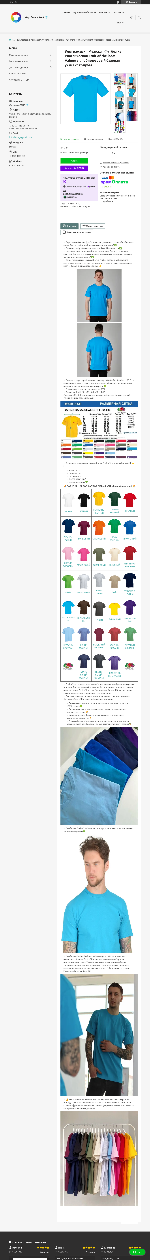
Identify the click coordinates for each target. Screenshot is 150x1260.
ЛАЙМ (68, 592)
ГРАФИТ (99, 620)
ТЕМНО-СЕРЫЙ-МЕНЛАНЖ (99, 675)
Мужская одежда (18, 55)
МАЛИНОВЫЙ (83, 565)
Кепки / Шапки (17, 73)
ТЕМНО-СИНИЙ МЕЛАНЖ (83, 675)
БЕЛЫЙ (68, 511)
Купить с (74, 168)
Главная (66, 12)
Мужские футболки (83, 12)
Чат (137, 1252)
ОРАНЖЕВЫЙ (99, 539)
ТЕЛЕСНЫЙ (114, 565)
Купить (74, 161)
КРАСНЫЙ (130, 511)
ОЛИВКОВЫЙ (99, 565)
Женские (102, 12)
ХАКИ (114, 592)
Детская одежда (18, 67)
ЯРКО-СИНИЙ (130, 539)
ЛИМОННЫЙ (115, 619)
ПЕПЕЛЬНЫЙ (83, 592)
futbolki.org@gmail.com (20, 137)
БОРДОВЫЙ (84, 539)
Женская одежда (18, 61)
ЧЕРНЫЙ (84, 511)
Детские (117, 12)
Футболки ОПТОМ (19, 79)
